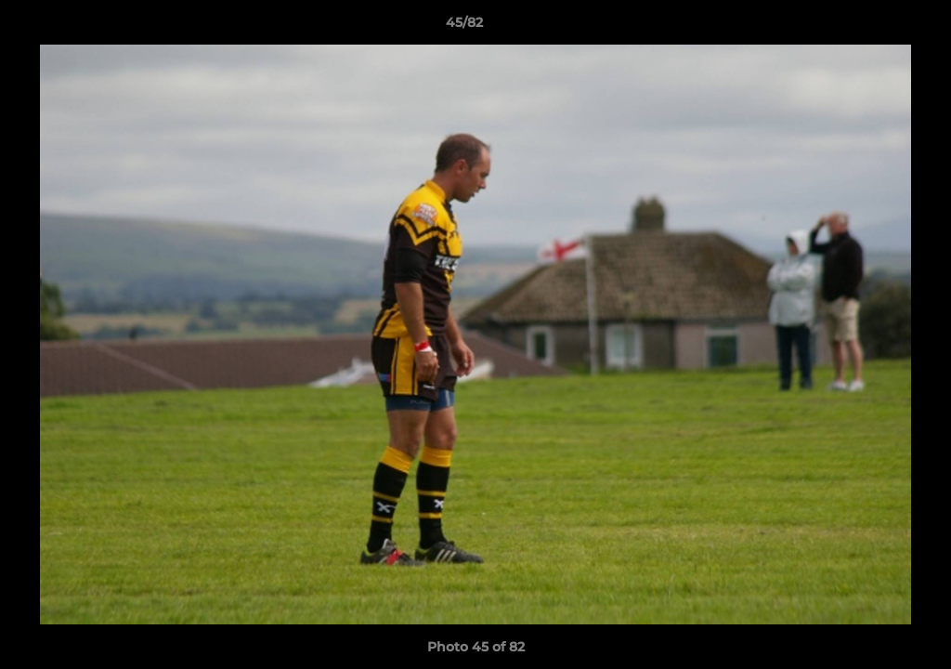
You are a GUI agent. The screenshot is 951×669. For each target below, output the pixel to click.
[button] (873, 27)
